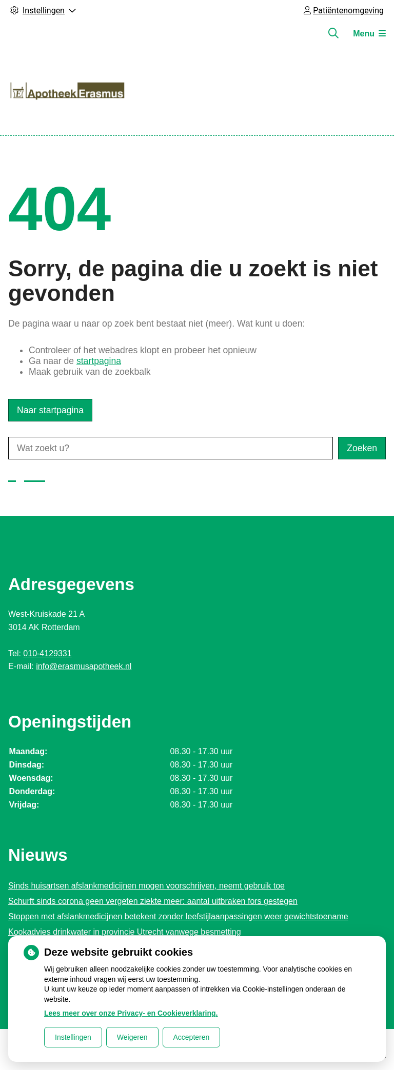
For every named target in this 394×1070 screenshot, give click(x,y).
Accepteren (191, 1037)
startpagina (98, 361)
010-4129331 (47, 653)
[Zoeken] (333, 33)
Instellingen (73, 1037)
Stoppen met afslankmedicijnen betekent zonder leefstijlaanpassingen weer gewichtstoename (178, 916)
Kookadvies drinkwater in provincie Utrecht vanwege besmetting (124, 931)
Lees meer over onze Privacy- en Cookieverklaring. (131, 1013)
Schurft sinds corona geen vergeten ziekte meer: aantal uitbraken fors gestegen (153, 901)
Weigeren (132, 1037)
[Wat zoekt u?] (170, 448)
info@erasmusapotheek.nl (83, 666)
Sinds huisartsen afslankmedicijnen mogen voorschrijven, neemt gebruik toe (146, 885)
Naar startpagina (50, 410)
